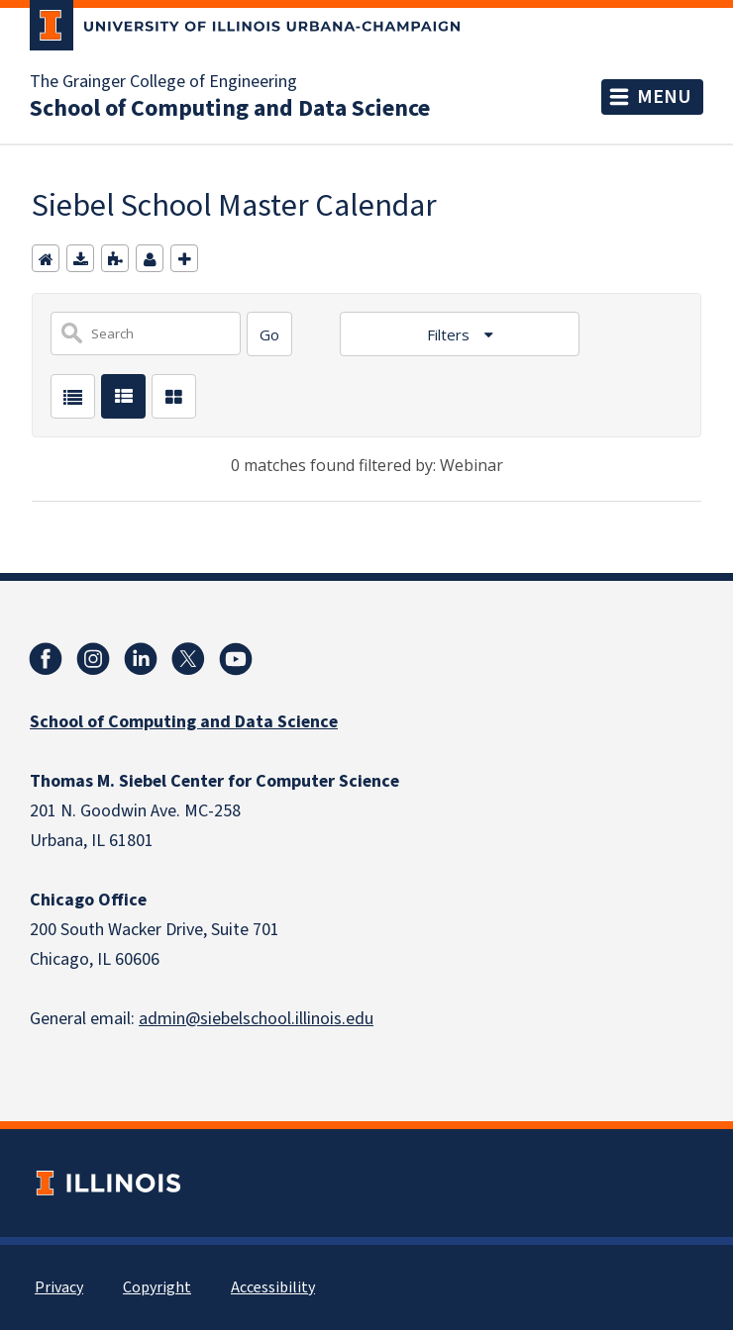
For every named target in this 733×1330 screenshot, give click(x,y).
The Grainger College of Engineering (163, 82)
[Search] (269, 334)
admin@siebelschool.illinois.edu (256, 1018)
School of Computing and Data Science (230, 109)
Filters (450, 334)
